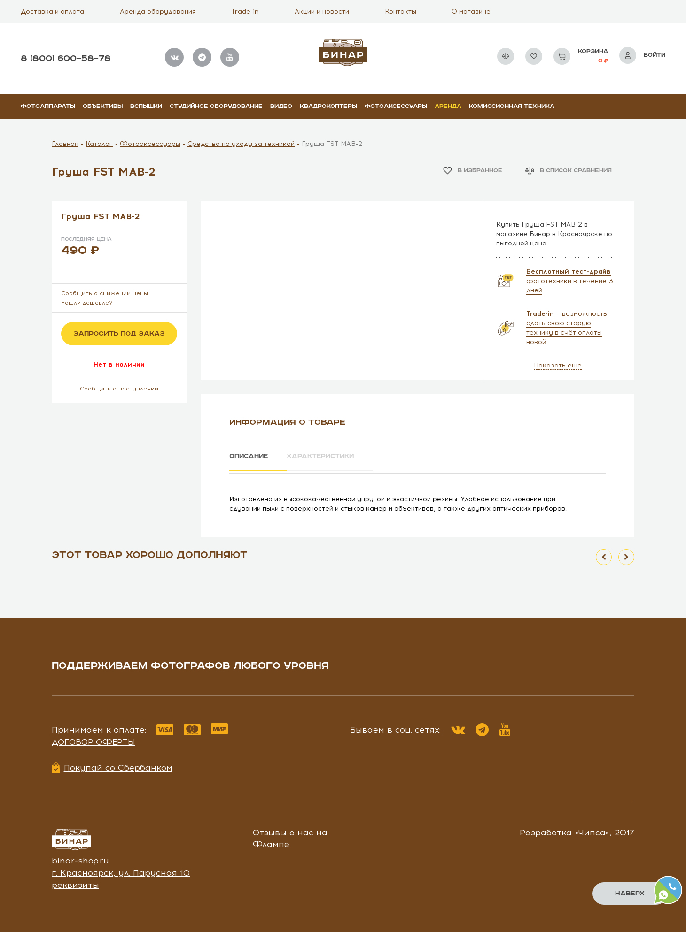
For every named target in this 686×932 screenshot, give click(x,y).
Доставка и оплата (52, 11)
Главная (65, 144)
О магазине (471, 11)
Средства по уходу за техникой (241, 144)
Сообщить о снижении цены (104, 293)
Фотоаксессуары (396, 106)
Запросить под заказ (119, 333)
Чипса (592, 830)
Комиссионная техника (511, 106)
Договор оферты (93, 740)
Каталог (99, 144)
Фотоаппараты (48, 106)
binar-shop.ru (80, 859)
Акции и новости (322, 11)
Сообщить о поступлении (119, 388)
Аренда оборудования (158, 11)
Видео (281, 106)
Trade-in (245, 11)
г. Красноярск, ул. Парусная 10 (121, 871)
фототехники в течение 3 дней (569, 280)
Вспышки (146, 106)
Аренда (448, 106)
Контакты (400, 11)
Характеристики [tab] (327, 456)
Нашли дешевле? (87, 302)
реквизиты (75, 883)
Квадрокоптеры (328, 106)
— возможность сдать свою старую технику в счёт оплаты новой (566, 328)
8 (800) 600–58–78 (66, 58)
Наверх (630, 893)
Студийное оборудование (216, 106)
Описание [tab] (249, 456)
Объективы (103, 106)
